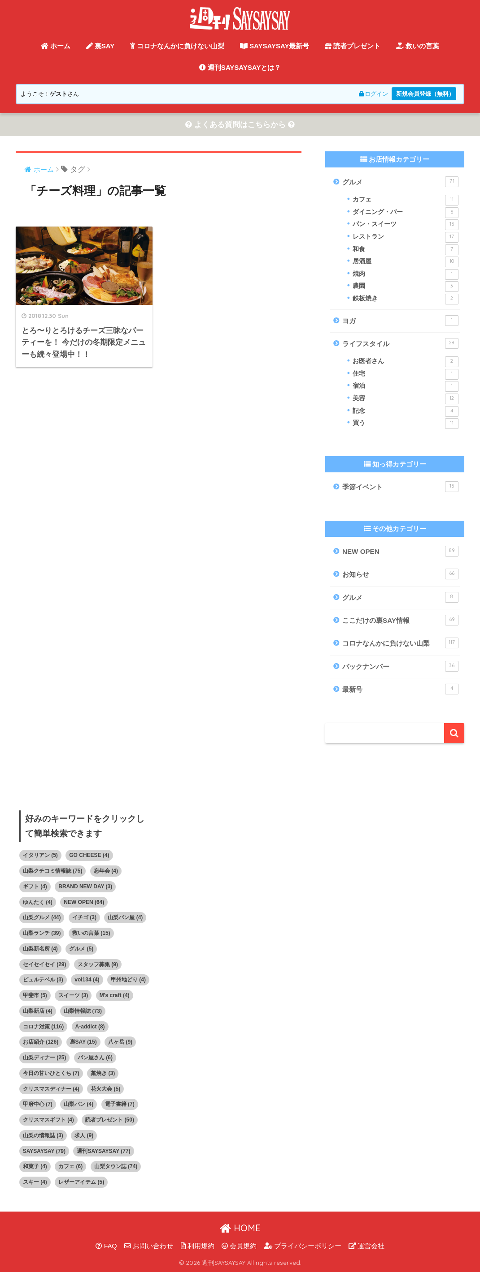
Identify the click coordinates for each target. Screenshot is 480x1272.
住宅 (405, 374)
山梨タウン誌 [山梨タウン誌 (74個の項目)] (116, 1166)
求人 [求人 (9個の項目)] (83, 1135)
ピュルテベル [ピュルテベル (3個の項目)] (43, 979)
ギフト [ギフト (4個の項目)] (35, 886)
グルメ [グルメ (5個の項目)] (81, 949)
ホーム (55, 46)
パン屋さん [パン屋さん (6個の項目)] (95, 1057)
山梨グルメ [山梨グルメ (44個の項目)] (42, 917)
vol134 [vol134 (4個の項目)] (86, 979)
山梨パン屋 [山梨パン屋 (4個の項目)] (125, 917)
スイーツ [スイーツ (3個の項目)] (73, 995)
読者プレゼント (352, 46)
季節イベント (400, 486)
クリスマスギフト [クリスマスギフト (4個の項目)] (48, 1120)
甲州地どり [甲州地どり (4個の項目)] (128, 979)
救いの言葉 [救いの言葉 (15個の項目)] (91, 933)
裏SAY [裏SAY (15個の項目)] (83, 1042)
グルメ (400, 181)
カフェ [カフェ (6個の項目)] (70, 1166)
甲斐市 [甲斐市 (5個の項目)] (35, 995)
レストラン (405, 237)
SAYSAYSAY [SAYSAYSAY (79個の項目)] (44, 1151)
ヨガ (400, 320)
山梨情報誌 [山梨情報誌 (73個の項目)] (83, 1011)
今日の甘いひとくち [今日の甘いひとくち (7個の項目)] (51, 1073)
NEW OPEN (400, 551)
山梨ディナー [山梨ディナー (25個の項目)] (44, 1057)
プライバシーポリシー (302, 1246)
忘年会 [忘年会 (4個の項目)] (106, 871)
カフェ (405, 200)
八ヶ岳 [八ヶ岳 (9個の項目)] (120, 1042)
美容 (405, 399)
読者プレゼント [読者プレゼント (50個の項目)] (109, 1120)
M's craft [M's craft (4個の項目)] (115, 995)
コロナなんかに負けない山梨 (177, 46)
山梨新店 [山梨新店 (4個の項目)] (37, 1011)
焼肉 (405, 274)
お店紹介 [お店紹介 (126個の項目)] (40, 1042)
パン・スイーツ (405, 224)
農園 (405, 286)
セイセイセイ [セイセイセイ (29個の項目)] (44, 964)
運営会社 (366, 1246)
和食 (405, 249)
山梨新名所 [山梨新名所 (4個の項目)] (40, 949)
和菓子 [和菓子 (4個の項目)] (35, 1166)
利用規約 (197, 1246)
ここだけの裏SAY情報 (400, 620)
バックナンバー (400, 666)
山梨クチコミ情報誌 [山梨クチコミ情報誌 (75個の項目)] (53, 871)
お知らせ (400, 574)
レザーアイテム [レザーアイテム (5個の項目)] (81, 1182)
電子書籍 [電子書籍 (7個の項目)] (120, 1104)
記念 (405, 411)
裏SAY (100, 46)
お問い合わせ (148, 1246)
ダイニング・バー (405, 212)
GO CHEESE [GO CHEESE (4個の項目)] (89, 855)
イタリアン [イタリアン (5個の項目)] (40, 855)
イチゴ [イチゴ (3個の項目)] (84, 917)
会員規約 (239, 1246)
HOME (240, 1227)
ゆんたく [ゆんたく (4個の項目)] (37, 902)
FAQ (106, 1246)
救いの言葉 (417, 46)
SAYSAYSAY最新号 (275, 46)
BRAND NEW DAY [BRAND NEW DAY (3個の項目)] (85, 886)
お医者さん (405, 361)
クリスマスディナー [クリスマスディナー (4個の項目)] (51, 1089)
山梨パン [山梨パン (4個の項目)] (78, 1104)
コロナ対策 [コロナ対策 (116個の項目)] (43, 1027)
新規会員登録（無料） (425, 93)
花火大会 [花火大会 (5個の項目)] (105, 1089)
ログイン (373, 93)
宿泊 (405, 386)
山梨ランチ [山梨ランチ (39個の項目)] (42, 933)
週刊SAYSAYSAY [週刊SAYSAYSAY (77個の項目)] (103, 1151)
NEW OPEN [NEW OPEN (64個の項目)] (84, 902)
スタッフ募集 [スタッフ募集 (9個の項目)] (98, 964)
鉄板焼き (405, 299)
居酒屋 (405, 262)
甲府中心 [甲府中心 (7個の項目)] (37, 1104)
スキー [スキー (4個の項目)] (35, 1182)
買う (405, 423)
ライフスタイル (400, 343)
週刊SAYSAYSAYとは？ (240, 67)
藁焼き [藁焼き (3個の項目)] (103, 1073)
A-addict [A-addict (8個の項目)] (90, 1027)
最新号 (400, 689)
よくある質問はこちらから (240, 124)
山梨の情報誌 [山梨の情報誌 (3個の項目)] (43, 1135)
